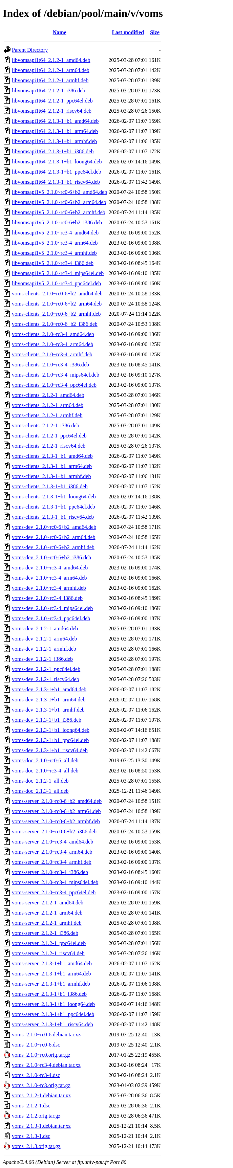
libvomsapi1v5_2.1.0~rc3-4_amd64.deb (55, 232)
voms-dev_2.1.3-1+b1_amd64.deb (49, 689)
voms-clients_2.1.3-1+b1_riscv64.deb (53, 517)
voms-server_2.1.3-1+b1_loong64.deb (53, 1004)
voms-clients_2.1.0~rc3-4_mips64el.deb (55, 375)
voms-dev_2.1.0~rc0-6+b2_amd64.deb (54, 527)
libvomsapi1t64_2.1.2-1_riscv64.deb (51, 111)
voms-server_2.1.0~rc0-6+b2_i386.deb (54, 831)
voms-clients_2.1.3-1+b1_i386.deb (50, 486)
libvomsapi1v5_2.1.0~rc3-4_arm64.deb (55, 243)
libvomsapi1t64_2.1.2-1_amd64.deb (51, 60)
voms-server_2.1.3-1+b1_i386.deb (49, 994)
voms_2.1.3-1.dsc (31, 1136)
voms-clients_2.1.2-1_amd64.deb (48, 395)
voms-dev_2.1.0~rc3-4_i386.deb (47, 598)
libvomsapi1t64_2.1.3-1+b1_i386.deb (52, 151)
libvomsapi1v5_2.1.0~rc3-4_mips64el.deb (58, 273)
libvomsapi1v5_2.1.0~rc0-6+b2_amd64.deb (59, 192)
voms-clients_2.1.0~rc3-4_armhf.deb (52, 354)
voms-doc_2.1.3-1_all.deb (40, 791)
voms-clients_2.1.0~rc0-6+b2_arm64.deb (57, 304)
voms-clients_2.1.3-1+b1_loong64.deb (54, 496)
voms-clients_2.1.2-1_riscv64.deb (48, 446)
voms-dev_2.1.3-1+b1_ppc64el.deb (50, 740)
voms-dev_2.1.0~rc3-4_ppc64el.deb (51, 618)
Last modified (128, 32)
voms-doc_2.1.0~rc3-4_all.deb (45, 770)
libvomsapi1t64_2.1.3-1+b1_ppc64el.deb (56, 172)
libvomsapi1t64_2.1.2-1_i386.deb (48, 90)
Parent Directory (30, 50)
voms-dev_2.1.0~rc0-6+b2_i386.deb (51, 557)
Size (155, 32)
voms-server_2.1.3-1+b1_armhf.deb (51, 984)
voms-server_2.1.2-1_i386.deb (45, 933)
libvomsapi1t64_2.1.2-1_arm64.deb (50, 70)
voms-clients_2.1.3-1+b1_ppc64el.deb (53, 507)
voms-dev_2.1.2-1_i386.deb (42, 659)
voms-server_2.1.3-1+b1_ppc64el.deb (53, 1014)
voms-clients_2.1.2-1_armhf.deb (47, 415)
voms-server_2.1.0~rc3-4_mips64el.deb (55, 882)
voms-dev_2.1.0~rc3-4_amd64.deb (50, 567)
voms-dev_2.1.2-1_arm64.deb (44, 639)
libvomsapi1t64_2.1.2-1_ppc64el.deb (52, 101)
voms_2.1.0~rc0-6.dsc (36, 1045)
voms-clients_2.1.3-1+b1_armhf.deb (51, 476)
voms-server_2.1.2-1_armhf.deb (47, 923)
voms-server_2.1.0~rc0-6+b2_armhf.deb (56, 821)
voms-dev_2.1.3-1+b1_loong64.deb (50, 730)
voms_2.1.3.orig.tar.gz (36, 1146)
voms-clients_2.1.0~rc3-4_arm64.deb (52, 344)
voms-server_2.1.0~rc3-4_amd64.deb (52, 842)
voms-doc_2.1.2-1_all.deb (40, 781)
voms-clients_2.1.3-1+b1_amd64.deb (52, 456)
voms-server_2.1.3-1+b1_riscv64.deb (52, 1024)
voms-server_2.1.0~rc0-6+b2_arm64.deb (56, 811)
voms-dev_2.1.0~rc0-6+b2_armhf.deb (53, 547)
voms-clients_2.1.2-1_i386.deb (45, 425)
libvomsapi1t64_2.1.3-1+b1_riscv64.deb (56, 182)
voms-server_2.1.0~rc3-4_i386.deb (50, 872)
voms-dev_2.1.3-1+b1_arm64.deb (48, 699)
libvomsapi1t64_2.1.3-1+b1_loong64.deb (57, 161)
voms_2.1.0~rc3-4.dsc (36, 1075)
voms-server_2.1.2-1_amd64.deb (47, 902)
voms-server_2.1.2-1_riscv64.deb (48, 953)
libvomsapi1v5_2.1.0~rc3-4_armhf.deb (54, 253)
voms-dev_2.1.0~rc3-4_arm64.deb (49, 578)
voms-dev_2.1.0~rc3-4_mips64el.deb (52, 608)
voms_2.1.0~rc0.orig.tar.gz (41, 1055)
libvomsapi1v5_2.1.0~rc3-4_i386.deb (52, 263)
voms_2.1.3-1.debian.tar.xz (41, 1126)
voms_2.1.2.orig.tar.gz (36, 1116)
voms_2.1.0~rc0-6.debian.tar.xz (46, 1034)
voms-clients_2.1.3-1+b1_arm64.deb (52, 466)
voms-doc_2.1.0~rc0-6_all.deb (45, 760)
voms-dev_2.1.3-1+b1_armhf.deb (48, 710)
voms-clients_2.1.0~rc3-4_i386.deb (50, 364)
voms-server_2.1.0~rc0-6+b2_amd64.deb (57, 801)
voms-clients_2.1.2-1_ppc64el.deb (49, 436)
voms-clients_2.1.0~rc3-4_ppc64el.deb (54, 385)
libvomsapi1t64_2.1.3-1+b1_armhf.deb (54, 141)
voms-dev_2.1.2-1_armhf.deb (44, 649)
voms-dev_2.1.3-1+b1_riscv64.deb (50, 750)
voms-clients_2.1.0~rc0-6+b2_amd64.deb (57, 293)
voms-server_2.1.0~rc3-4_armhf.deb (51, 862)
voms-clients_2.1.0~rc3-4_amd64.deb (53, 334)
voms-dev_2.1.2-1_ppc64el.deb (46, 669)
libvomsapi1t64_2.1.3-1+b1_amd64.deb (55, 121)
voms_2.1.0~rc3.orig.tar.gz (41, 1085)
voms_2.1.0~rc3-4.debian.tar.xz (46, 1065)
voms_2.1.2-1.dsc (31, 1105)
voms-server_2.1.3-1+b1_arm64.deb (51, 973)
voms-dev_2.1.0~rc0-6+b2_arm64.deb (54, 537)
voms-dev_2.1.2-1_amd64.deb (45, 628)
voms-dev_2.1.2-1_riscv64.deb (45, 679)
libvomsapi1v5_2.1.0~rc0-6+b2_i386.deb (57, 222)
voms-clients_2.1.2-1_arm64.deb (47, 405)
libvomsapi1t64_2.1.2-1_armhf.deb (50, 80)
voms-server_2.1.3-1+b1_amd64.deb (52, 963)
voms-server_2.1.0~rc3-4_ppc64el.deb (54, 892)
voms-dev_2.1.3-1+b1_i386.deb (46, 720)
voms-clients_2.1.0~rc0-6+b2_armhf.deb (56, 314)
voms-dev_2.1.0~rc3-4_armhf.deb (49, 588)
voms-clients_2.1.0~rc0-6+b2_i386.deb (55, 324)
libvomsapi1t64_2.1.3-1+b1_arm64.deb (55, 131)
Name (59, 32)
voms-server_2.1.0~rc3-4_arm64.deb (52, 852)
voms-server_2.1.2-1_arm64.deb (47, 913)
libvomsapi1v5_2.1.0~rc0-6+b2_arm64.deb (59, 202)
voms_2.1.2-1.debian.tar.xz (41, 1095)
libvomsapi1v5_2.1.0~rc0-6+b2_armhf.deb (58, 212)
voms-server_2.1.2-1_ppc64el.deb (49, 943)
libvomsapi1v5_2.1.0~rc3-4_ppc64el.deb (56, 283)
